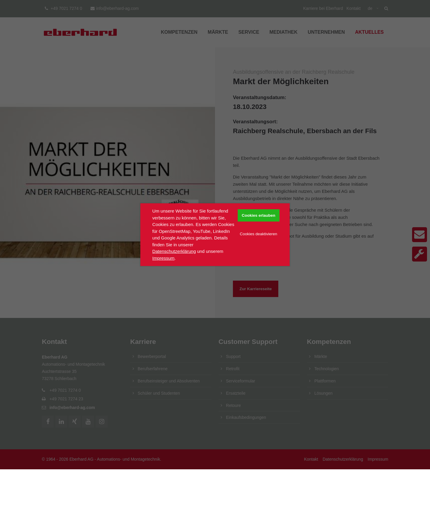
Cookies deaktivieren (258, 234)
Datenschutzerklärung (174, 251)
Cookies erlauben (258, 215)
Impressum (163, 258)
